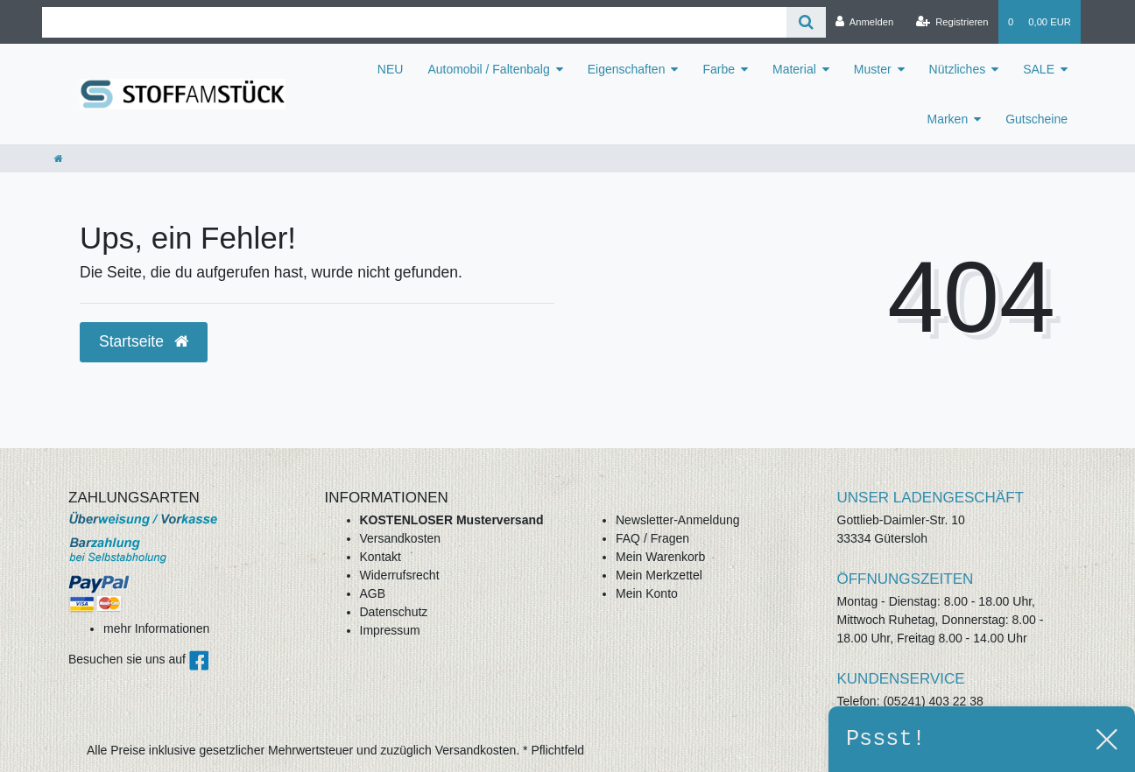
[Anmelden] (865, 22)
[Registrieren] (952, 22)
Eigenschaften (627, 69)
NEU (390, 69)
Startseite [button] (143, 341)
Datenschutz (394, 612)
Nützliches (957, 69)
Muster (873, 69)
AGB (373, 593)
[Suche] (806, 22)
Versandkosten (400, 538)
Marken (947, 119)
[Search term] (414, 22)
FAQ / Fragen (652, 538)
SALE (1038, 69)
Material (794, 69)
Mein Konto (647, 593)
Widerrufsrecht (400, 575)
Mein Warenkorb (660, 557)
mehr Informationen (156, 628)
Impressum (390, 630)
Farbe (718, 69)
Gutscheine (1036, 119)
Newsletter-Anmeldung (678, 520)
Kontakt (380, 557)
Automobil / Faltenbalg (488, 69)
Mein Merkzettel (659, 575)
